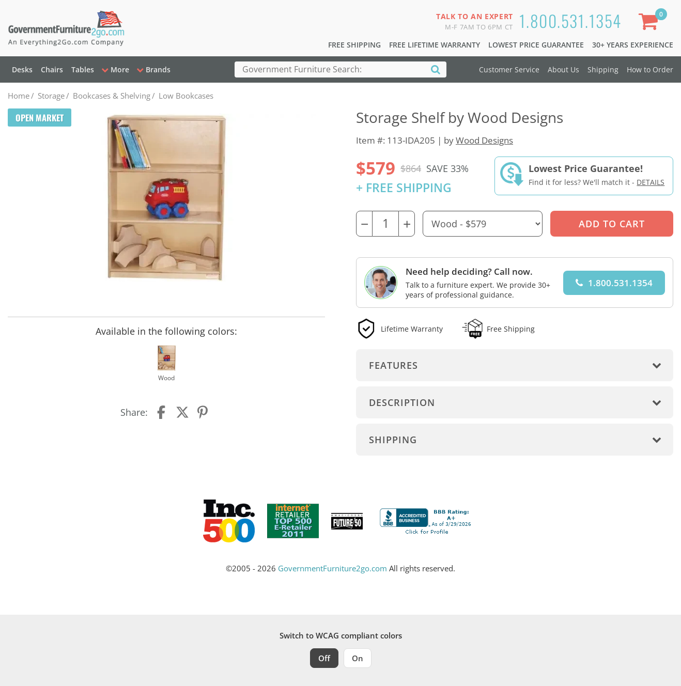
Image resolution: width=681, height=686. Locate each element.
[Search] (435, 69)
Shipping (602, 69)
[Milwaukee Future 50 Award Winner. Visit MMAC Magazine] (347, 521)
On (357, 658)
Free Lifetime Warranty (434, 45)
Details (650, 182)
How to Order (650, 69)
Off (324, 658)
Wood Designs (484, 140)
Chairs (52, 69)
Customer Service (509, 69)
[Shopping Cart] (650, 23)
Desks (22, 69)
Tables (82, 69)
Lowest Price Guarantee (536, 45)
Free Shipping (354, 45)
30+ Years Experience (632, 45)
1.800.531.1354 (570, 20)
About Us (563, 69)
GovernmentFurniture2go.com (332, 568)
